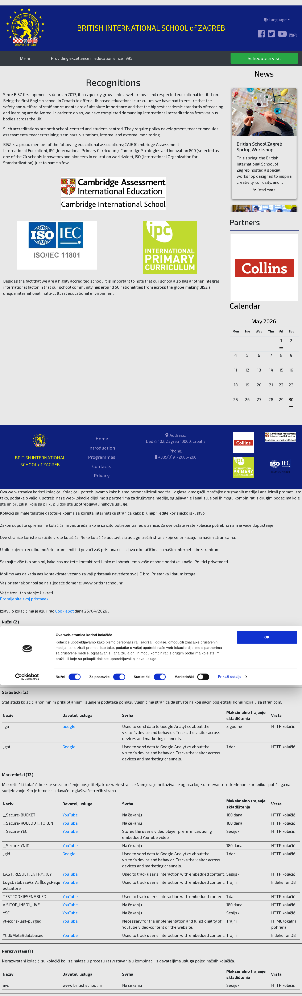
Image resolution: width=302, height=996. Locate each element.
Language (275, 19)
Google (68, 726)
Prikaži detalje (229, 987)
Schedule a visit (264, 58)
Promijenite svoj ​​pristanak (24, 598)
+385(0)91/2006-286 (177, 457)
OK (267, 948)
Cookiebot (64, 611)
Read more (264, 189)
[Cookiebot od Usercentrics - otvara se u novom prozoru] (27, 987)
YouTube (70, 814)
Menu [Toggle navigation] (26, 58)
